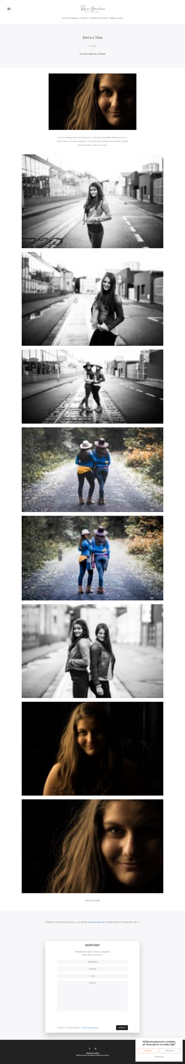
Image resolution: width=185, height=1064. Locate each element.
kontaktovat (98, 922)
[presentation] (110, 1018)
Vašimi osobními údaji (90, 1027)
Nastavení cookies (92, 1053)
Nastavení (159, 1057)
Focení (84, 18)
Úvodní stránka (70, 18)
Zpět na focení (92, 901)
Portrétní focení (99, 18)
